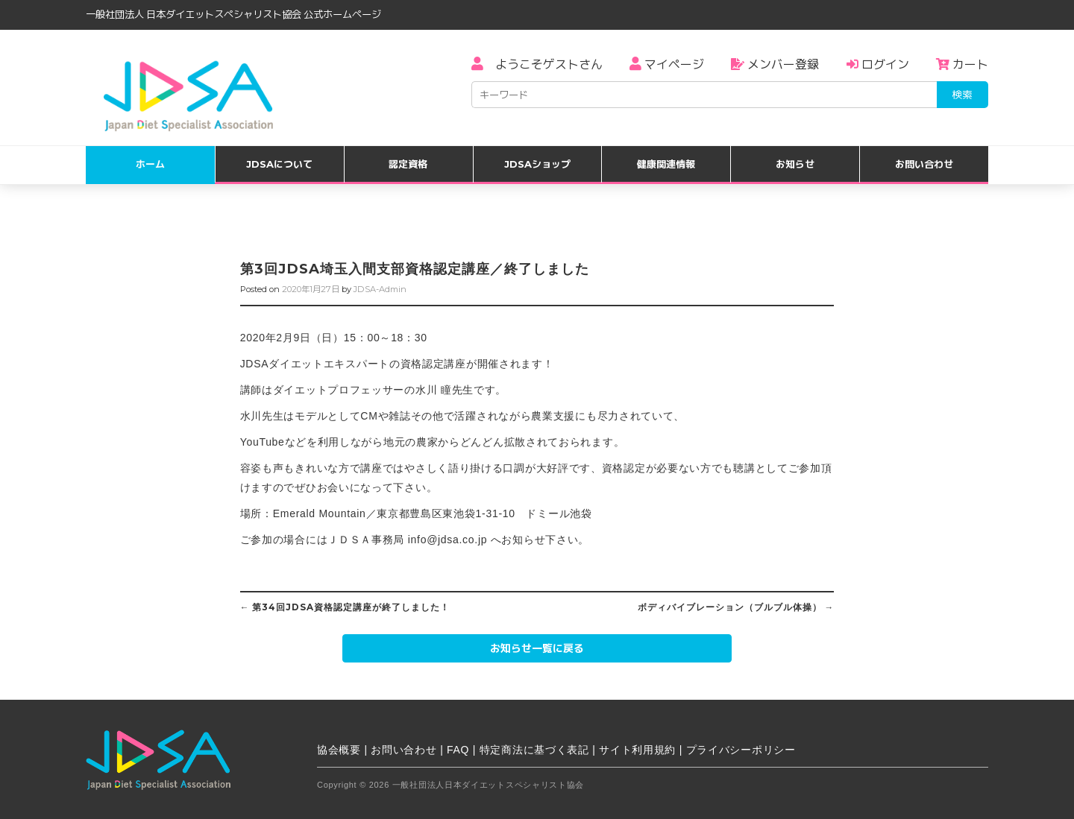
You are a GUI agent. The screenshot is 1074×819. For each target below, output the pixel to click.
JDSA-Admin (380, 289)
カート (962, 64)
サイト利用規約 (637, 750)
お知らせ (795, 164)
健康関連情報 (666, 164)
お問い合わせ (924, 164)
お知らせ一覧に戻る (537, 648)
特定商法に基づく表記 (534, 750)
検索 (962, 95)
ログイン (878, 64)
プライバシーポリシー (741, 750)
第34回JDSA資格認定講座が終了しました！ (345, 607)
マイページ (666, 64)
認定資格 (408, 164)
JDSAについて (279, 164)
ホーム (150, 164)
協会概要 (339, 750)
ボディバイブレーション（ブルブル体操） (736, 607)
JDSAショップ (537, 164)
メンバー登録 (775, 64)
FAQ (458, 750)
